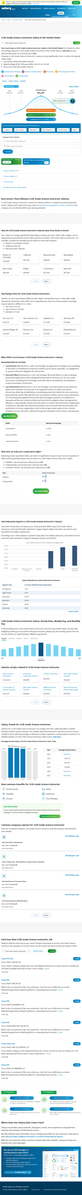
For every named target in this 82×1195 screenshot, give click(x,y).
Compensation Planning (60, 17)
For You (25, 8)
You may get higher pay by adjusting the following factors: (21, 125)
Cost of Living (8, 182)
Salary (9, 20)
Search (77, 43)
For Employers (36, 8)
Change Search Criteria (11, 137)
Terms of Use (35, 1190)
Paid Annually (11, 86)
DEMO (61, 13)
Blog (48, 15)
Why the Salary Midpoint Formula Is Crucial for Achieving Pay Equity (34, 1136)
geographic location (57, 205)
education (70, 205)
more (47, 968)
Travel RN (5, 980)
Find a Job (72, 8)
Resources (62, 8)
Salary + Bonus (13, 81)
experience (43, 205)
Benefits (23, 81)
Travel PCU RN (7, 958)
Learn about (18, 1172)
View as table (73, 86)
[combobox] (41, 43)
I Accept (76, 3)
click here (57, 737)
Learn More (36, 3)
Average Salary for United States (14, 187)
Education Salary (18, 20)
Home (3, 20)
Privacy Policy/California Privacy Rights (15, 1190)
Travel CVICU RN (8, 1043)
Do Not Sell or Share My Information (54, 1190)
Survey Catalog (50, 8)
